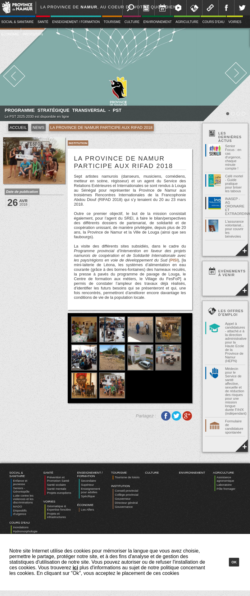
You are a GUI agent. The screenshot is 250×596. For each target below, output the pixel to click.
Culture (132, 22)
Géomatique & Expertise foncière (59, 507)
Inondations (21, 527)
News (38, 127)
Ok (234, 562)
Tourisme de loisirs (127, 477)
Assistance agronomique (225, 478)
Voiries (234, 22)
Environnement (157, 22)
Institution (33, 34)
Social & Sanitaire (17, 474)
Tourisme (112, 22)
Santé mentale (56, 488)
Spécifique (88, 496)
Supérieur (87, 484)
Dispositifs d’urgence (20, 512)
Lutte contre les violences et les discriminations (23, 499)
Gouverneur (123, 498)
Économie (85, 505)
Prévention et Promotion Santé (58, 478)
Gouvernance (124, 506)
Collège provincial (127, 494)
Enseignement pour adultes (90, 490)
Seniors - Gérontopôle (21, 489)
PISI (174, 260)
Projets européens (59, 492)
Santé (43, 22)
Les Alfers (87, 509)
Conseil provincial (126, 490)
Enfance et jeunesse (20, 482)
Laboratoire (224, 484)
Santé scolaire (56, 484)
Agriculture (186, 22)
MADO (17, 506)
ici (75, 567)
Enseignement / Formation (76, 22)
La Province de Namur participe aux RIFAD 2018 (101, 127)
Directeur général (126, 502)
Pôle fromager (226, 488)
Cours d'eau (213, 22)
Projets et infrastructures (56, 515)
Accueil (18, 127)
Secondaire (88, 480)
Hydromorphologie (25, 531)
